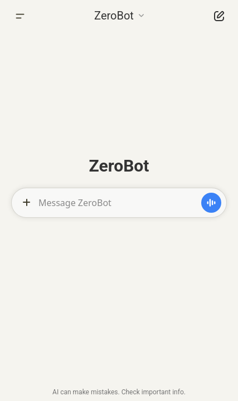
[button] (119, 14)
